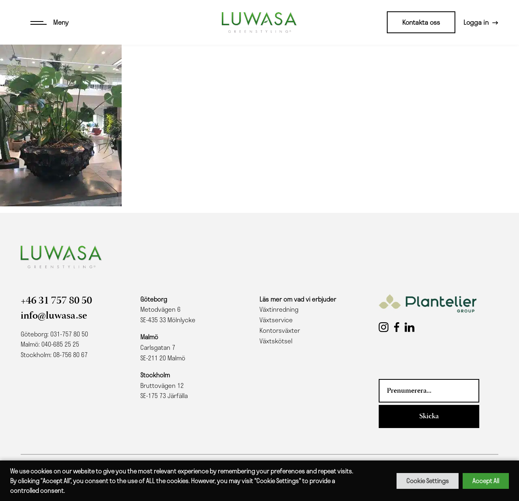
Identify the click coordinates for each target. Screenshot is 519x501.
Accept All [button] (485, 481)
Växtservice (276, 320)
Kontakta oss (421, 22)
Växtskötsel (276, 341)
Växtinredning (279, 309)
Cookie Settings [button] (427, 481)
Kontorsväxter (280, 330)
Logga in (476, 22)
